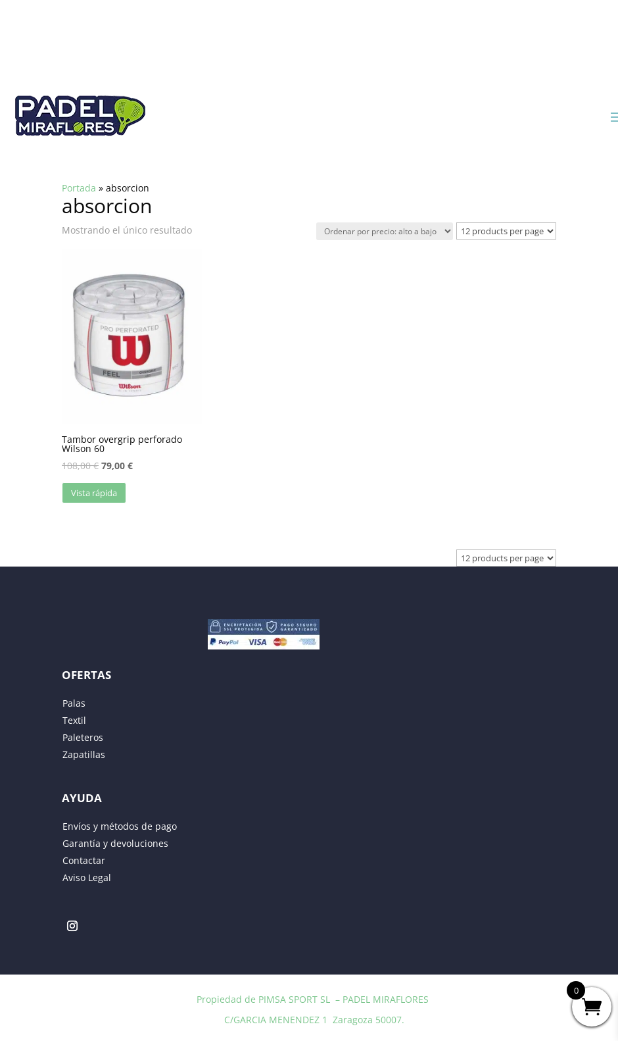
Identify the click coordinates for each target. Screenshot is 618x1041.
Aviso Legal (86, 877)
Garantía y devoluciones (115, 843)
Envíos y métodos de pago (119, 826)
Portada (79, 188)
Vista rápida (94, 493)
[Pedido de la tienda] (384, 231)
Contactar (83, 860)
